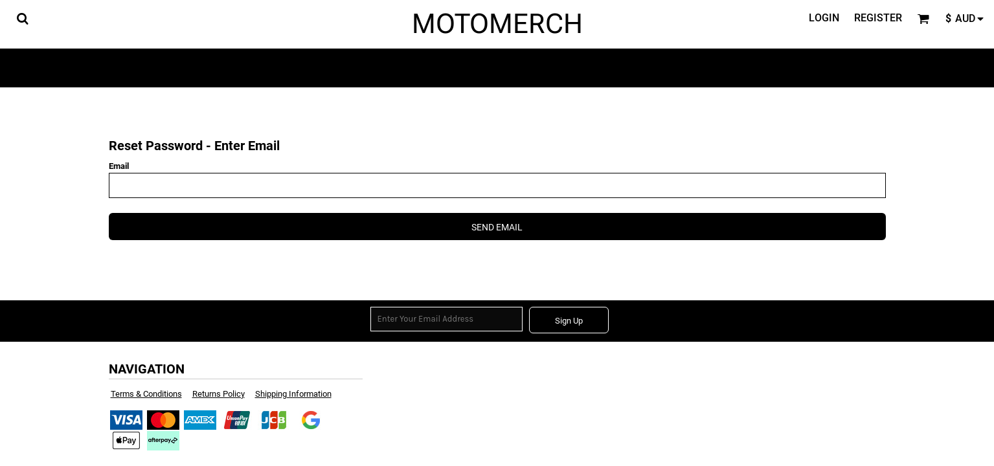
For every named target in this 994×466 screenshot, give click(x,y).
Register (878, 18)
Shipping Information (293, 394)
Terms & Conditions (146, 394)
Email (119, 166)
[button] (22, 18)
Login (824, 18)
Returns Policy (218, 394)
